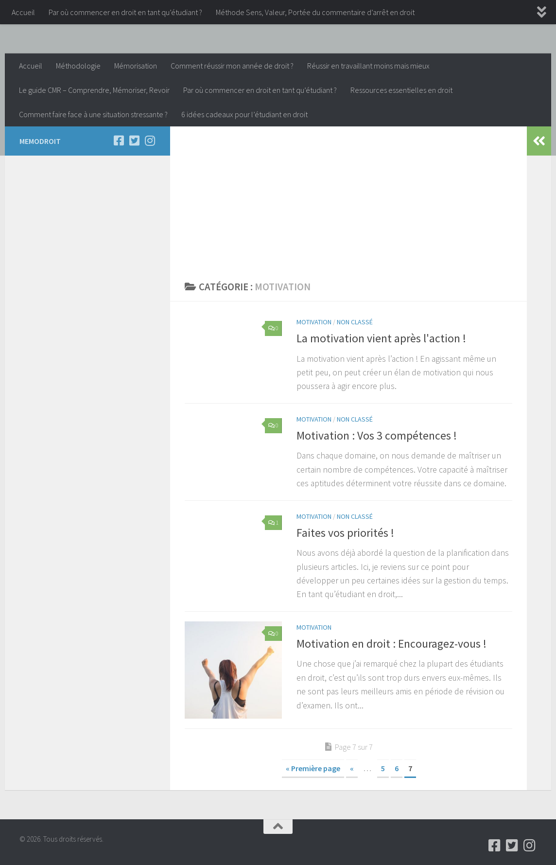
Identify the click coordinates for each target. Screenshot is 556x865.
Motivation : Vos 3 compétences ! (376, 435)
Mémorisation (135, 66)
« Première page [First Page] (313, 768)
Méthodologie (78, 66)
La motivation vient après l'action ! (381, 338)
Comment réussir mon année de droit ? (232, 66)
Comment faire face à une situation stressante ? (93, 114)
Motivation (313, 322)
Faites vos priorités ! (345, 533)
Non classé (355, 322)
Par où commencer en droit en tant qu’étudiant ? (125, 12)
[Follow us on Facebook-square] (118, 140)
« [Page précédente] (352, 768)
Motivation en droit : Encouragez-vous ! (391, 643)
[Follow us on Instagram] (150, 140)
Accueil (23, 12)
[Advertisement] (348, 199)
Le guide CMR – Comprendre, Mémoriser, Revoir (94, 90)
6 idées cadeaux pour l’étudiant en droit (244, 114)
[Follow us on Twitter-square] (134, 140)
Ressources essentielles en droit (401, 90)
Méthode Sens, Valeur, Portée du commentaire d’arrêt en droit (315, 12)
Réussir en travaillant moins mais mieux (368, 66)
